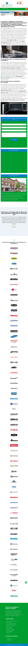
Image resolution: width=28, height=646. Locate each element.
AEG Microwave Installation (9, 11)
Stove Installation (9, 631)
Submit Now (14, 139)
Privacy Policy (8, 632)
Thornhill (2, 11)
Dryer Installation (9, 627)
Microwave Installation (10, 628)
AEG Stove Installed (5, 75)
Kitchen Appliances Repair (11, 623)
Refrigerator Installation (10, 630)
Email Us (8, 638)
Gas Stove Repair (9, 622)
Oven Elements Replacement (11, 624)
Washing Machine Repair (10, 625)
